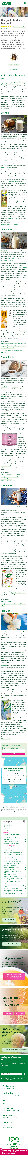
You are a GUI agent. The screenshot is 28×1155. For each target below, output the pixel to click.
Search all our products (9, 1088)
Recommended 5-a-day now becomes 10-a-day (13, 855)
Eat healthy (19, 1013)
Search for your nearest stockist (11, 1096)
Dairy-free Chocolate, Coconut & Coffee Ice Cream (13, 474)
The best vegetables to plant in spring (13, 852)
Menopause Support (14, 181)
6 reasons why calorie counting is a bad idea (13, 835)
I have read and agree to (13, 1079)
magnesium (24, 267)
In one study (4, 665)
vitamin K (3, 167)
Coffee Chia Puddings (6, 601)
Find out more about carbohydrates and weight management (14, 976)
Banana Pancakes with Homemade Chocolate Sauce (13, 343)
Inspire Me (5, 1103)
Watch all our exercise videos (11, 1118)
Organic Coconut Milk (6, 466)
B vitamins (8, 167)
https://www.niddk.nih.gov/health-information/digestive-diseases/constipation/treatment (10, 478)
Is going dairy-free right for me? (11, 843)
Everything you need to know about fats (14, 861)
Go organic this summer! (10, 849)
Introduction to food (7, 825)
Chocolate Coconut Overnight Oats (9, 224)
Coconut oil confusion (9, 847)
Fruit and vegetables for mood (11, 867)
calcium (11, 175)
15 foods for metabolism (10, 858)
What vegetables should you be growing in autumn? (14, 886)
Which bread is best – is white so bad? (13, 850)
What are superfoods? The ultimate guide (12, 882)
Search (14, 753)
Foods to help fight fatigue (10, 865)
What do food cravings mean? (11, 888)
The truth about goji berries (10, 876)
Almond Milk (23, 331)
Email (4, 1125)
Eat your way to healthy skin (11, 859)
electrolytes (3, 396)
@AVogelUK (14, 64)
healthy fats (15, 386)
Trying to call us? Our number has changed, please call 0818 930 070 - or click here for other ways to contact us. (14, 1152)
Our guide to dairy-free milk (10, 845)
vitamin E (8, 267)
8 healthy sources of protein (11, 841)
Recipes (4, 827)
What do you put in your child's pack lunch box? (13, 891)
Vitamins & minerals (8, 830)
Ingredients (5, 829)
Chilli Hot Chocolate (5, 738)
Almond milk (4, 250)
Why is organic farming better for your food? (13, 894)
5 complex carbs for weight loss (11, 863)
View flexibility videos (12, 944)
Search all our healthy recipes (11, 1110)
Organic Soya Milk (12, 218)
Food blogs (5, 832)
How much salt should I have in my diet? (12, 872)
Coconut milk (4, 386)
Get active (8, 1013)
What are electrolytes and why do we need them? (13, 879)
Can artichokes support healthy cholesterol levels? (11, 838)
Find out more (9, 919)
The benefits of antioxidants (11, 874)
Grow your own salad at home (11, 869)
